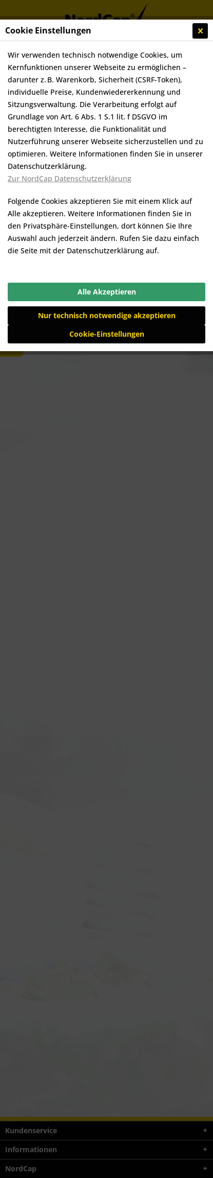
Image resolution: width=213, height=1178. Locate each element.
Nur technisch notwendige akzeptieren (107, 315)
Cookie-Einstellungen (106, 334)
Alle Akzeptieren (107, 292)
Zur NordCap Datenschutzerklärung (69, 178)
